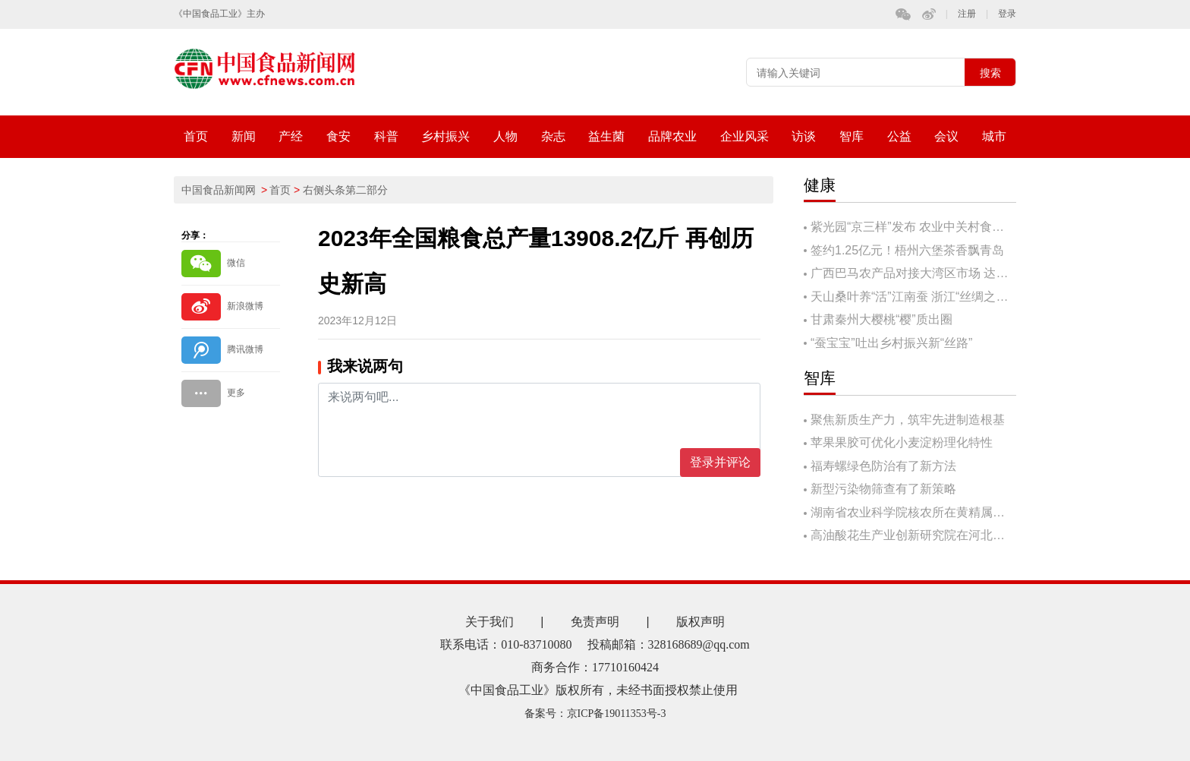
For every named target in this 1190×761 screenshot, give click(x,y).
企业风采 (744, 136)
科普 (386, 136)
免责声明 (595, 621)
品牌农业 (672, 136)
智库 (851, 136)
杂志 (553, 136)
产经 (291, 136)
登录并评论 (720, 462)
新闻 (243, 136)
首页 (196, 136)
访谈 (804, 136)
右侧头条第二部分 (345, 190)
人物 (505, 136)
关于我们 (489, 621)
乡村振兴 (445, 136)
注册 (967, 14)
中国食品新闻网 (218, 190)
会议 (946, 136)
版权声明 (700, 621)
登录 (1007, 14)
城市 (994, 136)
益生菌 (606, 136)
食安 (338, 136)
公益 (899, 136)
